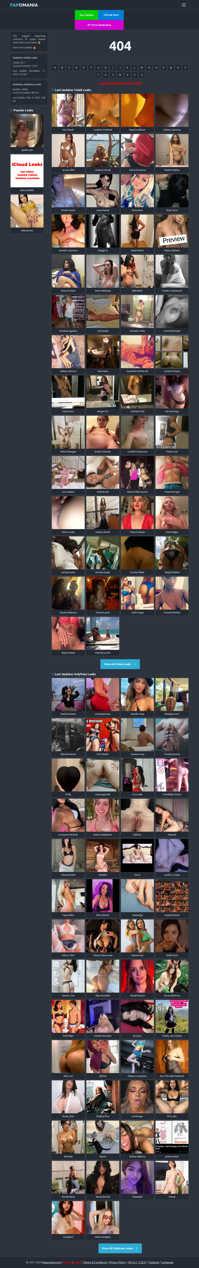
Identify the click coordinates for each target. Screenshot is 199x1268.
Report (67, 1262)
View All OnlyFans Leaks (120, 1248)
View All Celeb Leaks (120, 664)
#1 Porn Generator (99, 24)
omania (24, 4)
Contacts (154, 1262)
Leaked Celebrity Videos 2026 (120, 83)
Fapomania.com (51, 1262)
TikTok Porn (111, 15)
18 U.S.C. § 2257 (137, 1262)
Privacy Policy (117, 1262)
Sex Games (87, 15)
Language (167, 1262)
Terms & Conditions (95, 1262)
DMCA (77, 1262)
